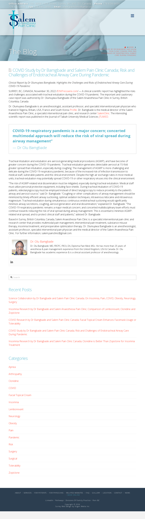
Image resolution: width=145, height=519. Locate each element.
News (127, 493)
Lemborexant (16, 409)
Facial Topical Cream (20, 395)
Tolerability (14, 465)
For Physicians (56, 493)
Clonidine (14, 381)
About (18, 493)
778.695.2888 (17, 6)
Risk (11, 444)
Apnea (12, 367)
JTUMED (103, 116)
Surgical (13, 458)
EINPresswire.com (67, 91)
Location (107, 493)
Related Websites (74, 493)
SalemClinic (103, 113)
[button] (132, 15)
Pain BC (96, 500)
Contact (118, 493)
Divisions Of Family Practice (78, 500)
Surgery (13, 451)
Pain (11, 430)
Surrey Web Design (63, 506)
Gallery (96, 493)
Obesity (13, 423)
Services (28, 493)
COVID (12, 388)
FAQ (87, 493)
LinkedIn (49, 500)
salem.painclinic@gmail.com (77, 6)
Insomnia (14, 402)
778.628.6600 (111, 3)
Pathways (59, 500)
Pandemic (14, 437)
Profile (73, 110)
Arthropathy (15, 374)
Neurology (14, 416)
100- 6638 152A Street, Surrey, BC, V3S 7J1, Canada (60, 3)
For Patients (40, 493)
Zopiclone (14, 472)
